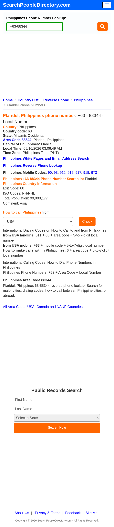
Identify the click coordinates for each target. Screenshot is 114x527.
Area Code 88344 (17, 140)
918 (86, 173)
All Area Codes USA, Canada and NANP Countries (43, 307)
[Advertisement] (57, 66)
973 (94, 173)
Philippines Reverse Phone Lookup (32, 166)
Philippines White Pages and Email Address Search (46, 158)
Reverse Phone (56, 100)
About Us (22, 513)
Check (87, 222)
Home (8, 100)
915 (70, 173)
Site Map (92, 513)
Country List (28, 100)
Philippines (83, 100)
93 (56, 173)
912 (63, 173)
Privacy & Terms (47, 513)
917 (78, 173)
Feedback (73, 513)
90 (50, 173)
